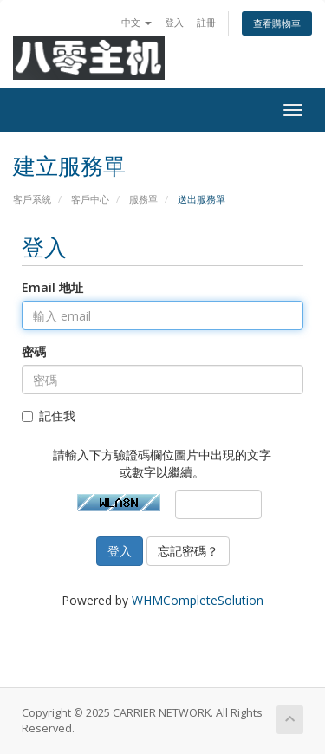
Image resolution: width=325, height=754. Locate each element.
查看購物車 (277, 22)
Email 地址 (52, 287)
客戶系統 (32, 198)
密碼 (34, 351)
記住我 (48, 415)
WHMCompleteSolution (197, 600)
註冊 (206, 22)
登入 (174, 22)
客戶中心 (90, 198)
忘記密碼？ (188, 551)
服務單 (143, 198)
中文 (136, 22)
